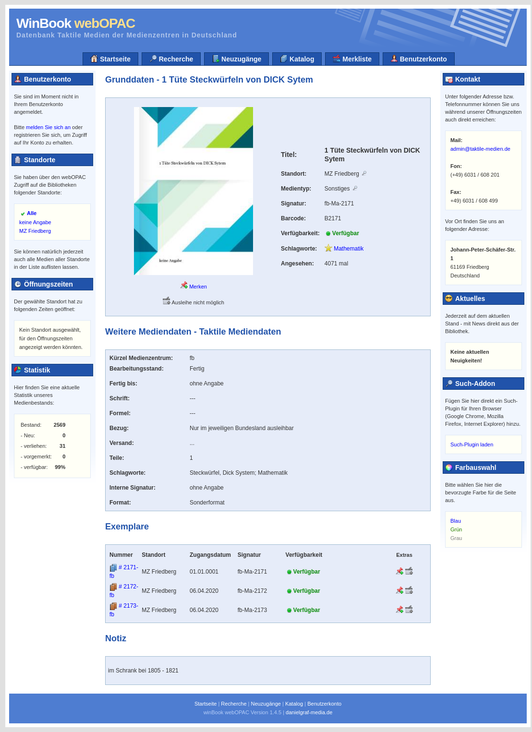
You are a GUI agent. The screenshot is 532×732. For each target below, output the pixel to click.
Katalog (297, 59)
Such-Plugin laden (471, 444)
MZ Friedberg (35, 231)
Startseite (110, 59)
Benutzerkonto (418, 59)
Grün (456, 529)
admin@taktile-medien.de (480, 149)
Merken (193, 286)
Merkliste (352, 59)
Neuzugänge (236, 59)
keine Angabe (35, 222)
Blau (455, 521)
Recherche (171, 59)
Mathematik (344, 248)
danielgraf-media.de (309, 712)
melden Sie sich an (48, 127)
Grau (456, 538)
